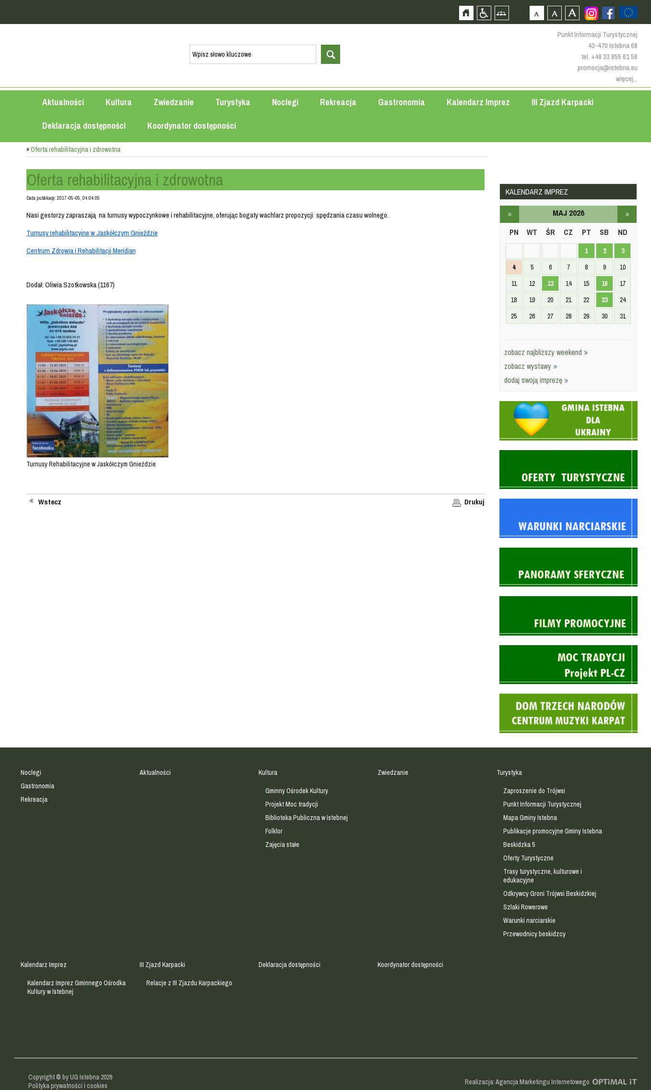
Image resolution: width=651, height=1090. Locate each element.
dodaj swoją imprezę (536, 380)
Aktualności (63, 102)
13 (550, 283)
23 (604, 299)
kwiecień (509, 214)
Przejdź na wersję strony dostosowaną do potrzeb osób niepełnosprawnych (484, 13)
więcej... (627, 78)
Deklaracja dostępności (84, 126)
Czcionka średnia (554, 13)
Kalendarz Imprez (478, 102)
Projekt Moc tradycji (291, 804)
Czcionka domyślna (536, 13)
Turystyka (232, 102)
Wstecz (49, 502)
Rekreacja (338, 102)
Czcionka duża (572, 13)
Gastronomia (401, 102)
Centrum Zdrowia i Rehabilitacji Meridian (81, 250)
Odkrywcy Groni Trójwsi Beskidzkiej (549, 893)
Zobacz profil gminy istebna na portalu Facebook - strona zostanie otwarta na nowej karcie (608, 13)
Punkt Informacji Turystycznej (542, 804)
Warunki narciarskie (529, 920)
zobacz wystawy (530, 366)
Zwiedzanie (174, 102)
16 (604, 283)
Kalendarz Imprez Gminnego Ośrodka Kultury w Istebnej (76, 987)
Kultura (119, 102)
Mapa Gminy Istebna (530, 817)
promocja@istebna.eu (608, 67)
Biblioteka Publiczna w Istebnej (306, 817)
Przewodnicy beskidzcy (534, 934)
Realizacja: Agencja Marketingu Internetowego (527, 1082)
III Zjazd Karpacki (562, 102)
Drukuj (474, 502)
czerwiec (627, 214)
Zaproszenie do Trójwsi (534, 790)
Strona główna (466, 13)
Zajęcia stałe (282, 844)
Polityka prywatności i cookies (67, 1085)
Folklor (274, 831)
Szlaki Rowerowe (525, 907)
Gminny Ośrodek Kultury (296, 790)
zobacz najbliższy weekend (546, 352)
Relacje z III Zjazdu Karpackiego (189, 983)
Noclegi (285, 102)
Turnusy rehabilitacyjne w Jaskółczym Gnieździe (92, 233)
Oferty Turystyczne (528, 858)
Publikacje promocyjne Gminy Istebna (552, 831)
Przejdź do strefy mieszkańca (8, 182)
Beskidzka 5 (519, 844)
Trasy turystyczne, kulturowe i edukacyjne (542, 875)
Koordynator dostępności (191, 126)
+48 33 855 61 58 (614, 56)
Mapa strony (501, 13)
